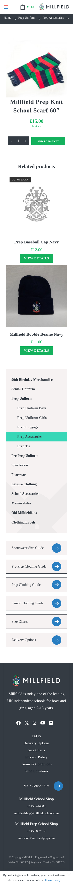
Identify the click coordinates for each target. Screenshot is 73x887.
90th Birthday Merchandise (32, 380)
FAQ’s (36, 736)
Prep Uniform (21, 399)
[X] (27, 723)
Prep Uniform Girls (32, 418)
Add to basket (48, 141)
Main (36, 786)
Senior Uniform (23, 389)
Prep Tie (23, 446)
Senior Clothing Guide (27, 603)
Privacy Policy (37, 757)
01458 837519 (37, 831)
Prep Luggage (27, 427)
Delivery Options (24, 640)
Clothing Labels (23, 522)
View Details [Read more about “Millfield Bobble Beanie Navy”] (36, 350)
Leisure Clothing (24, 484)
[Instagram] (34, 723)
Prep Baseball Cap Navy (36, 242)
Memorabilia (21, 503)
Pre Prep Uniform (24, 456)
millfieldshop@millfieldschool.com (36, 813)
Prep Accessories (29, 437)
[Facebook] (18, 723)
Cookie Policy (53, 880)
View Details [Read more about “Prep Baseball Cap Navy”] (36, 258)
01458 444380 (37, 806)
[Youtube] (42, 723)
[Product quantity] (18, 140)
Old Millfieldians (24, 513)
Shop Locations (36, 771)
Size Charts (20, 621)
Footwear (18, 475)
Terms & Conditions (36, 764)
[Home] (7, 19)
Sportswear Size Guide (28, 548)
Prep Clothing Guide (26, 585)
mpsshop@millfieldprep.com (36, 838)
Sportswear (20, 465)
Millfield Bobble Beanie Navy (36, 334)
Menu (6, 6)
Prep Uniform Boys (31, 408)
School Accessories (25, 494)
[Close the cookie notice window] (69, 875)
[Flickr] (51, 723)
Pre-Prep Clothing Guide (29, 566)
